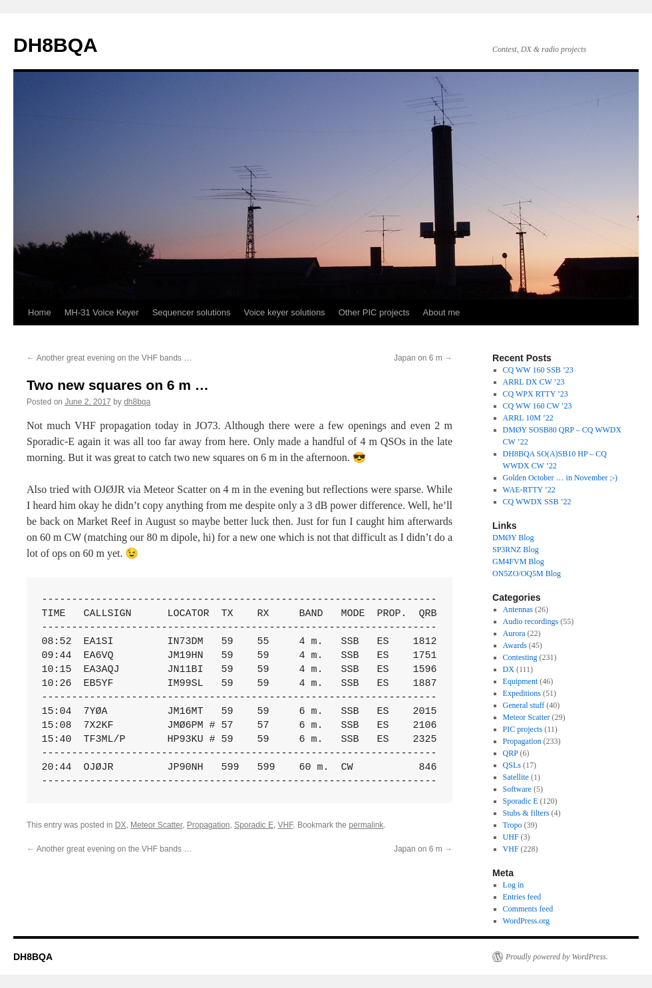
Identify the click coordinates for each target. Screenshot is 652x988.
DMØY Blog (513, 537)
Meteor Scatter (156, 825)
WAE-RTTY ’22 (529, 489)
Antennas (518, 609)
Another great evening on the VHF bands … (109, 358)
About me (441, 312)
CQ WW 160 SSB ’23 (538, 370)
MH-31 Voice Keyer (102, 312)
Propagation (208, 825)
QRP (510, 753)
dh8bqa (137, 402)
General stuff (524, 705)
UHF (511, 837)
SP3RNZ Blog (515, 549)
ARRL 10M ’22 (528, 417)
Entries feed (522, 897)
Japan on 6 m (423, 358)
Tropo (512, 825)
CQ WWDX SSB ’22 (537, 501)
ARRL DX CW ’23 (534, 382)
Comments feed (528, 908)
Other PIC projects (374, 312)
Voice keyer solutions (284, 312)
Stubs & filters (526, 813)
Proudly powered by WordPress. (557, 956)
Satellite (516, 777)
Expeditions (522, 693)
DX (120, 825)
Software (517, 789)
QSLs (512, 765)
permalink (366, 825)
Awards (515, 645)
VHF (285, 825)
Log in (513, 885)
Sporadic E (253, 825)
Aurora (514, 633)
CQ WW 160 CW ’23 (537, 406)
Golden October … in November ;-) (560, 477)
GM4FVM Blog (518, 561)
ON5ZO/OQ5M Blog (526, 573)
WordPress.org (526, 920)
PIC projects (523, 729)
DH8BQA (55, 45)
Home (39, 312)
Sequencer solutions (191, 312)
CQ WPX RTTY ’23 (535, 394)
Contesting (520, 657)
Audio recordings (531, 621)
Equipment (520, 681)
